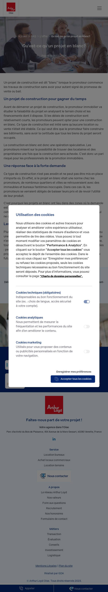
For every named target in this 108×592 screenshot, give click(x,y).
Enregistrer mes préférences (73, 371)
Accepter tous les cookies (72, 379)
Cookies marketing (44, 349)
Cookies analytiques (44, 324)
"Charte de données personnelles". (61, 276)
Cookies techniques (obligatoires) (44, 299)
